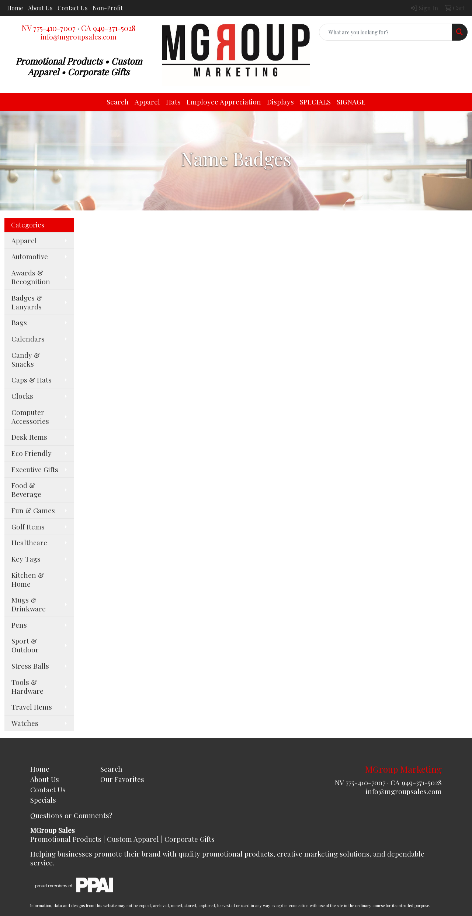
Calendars (28, 338)
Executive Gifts (34, 469)
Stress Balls (30, 665)
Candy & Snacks (25, 359)
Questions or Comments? (71, 815)
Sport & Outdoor (25, 645)
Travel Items (31, 706)
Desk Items (29, 437)
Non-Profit (108, 8)
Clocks (22, 396)
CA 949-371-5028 (108, 28)
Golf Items (28, 526)
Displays (280, 101)
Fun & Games (33, 510)
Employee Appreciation (224, 101)
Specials (43, 799)
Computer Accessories (30, 417)
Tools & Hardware (27, 686)
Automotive (29, 256)
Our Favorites (122, 779)
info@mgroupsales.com (79, 36)
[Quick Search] (385, 32)
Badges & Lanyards (26, 302)
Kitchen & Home (27, 579)
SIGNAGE (351, 101)
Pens (19, 624)
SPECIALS (315, 101)
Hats (173, 101)
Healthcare (29, 542)
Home (15, 8)
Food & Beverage (26, 490)
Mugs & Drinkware (28, 604)
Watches (24, 723)
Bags (19, 322)
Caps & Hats (31, 379)
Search (118, 101)
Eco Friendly (31, 453)
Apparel (147, 101)
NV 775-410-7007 (49, 28)
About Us (40, 8)
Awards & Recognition (30, 277)
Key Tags (26, 558)
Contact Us (72, 8)
